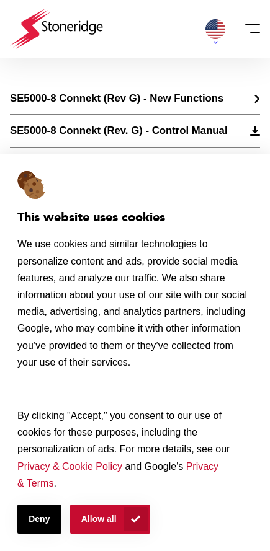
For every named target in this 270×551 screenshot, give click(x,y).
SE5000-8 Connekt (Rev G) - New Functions (116, 98)
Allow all (99, 519)
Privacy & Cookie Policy (69, 466)
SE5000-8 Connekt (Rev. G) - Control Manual (119, 130)
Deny (39, 519)
